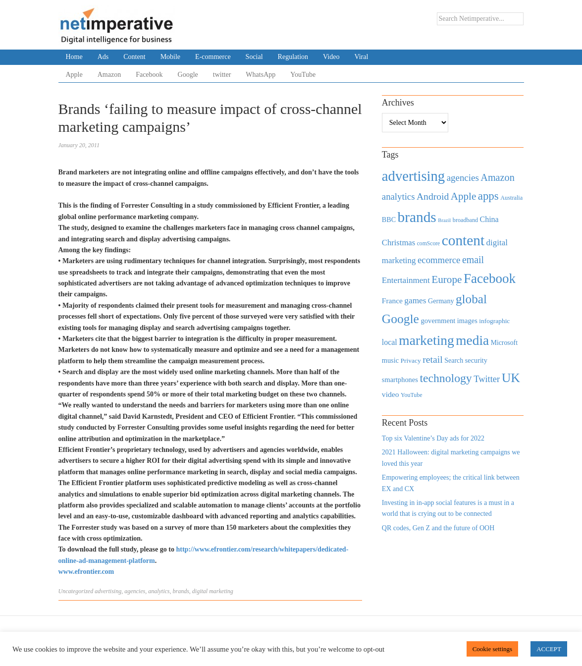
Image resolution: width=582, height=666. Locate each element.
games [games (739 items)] (415, 300)
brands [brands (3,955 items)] (417, 217)
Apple (74, 74)
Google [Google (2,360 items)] (400, 319)
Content (134, 56)
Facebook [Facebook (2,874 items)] (490, 278)
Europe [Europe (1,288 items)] (446, 279)
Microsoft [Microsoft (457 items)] (504, 342)
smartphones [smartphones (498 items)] (400, 380)
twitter (222, 74)
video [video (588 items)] (390, 394)
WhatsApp (260, 74)
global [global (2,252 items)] (471, 299)
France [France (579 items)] (392, 300)
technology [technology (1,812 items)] (446, 378)
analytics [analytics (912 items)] (398, 196)
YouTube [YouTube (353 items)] (412, 394)
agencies (134, 591)
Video (331, 56)
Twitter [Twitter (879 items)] (487, 379)
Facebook (149, 74)
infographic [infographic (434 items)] (494, 321)
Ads (103, 56)
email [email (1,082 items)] (473, 259)
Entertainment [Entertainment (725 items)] (406, 280)
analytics (158, 591)
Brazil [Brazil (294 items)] (444, 220)
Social (254, 56)
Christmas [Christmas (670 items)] (398, 242)
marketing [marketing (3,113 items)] (426, 340)
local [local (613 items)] (389, 342)
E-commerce (213, 56)
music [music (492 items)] (390, 360)
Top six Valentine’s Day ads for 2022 (433, 438)
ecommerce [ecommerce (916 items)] (439, 260)
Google (188, 74)
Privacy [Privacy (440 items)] (410, 360)
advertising (108, 591)
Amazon (109, 74)
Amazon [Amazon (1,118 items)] (497, 177)
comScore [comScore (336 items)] (428, 243)
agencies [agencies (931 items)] (463, 177)
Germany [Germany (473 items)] (441, 301)
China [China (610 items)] (489, 219)
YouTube (303, 74)
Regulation (293, 56)
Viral (361, 56)
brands (180, 591)
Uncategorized (76, 591)
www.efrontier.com (86, 571)
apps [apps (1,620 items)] (488, 196)
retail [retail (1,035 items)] (433, 359)
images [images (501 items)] (467, 321)
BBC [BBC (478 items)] (389, 219)
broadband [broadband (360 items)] (465, 220)
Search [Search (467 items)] (453, 360)
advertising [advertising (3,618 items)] (413, 176)
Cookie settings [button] (493, 649)
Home (74, 56)
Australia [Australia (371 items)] (511, 197)
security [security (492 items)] (476, 360)
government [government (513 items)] (438, 321)
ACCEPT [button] (548, 649)
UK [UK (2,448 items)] (511, 378)
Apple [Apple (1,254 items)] (463, 196)
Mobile (170, 56)
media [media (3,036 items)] (472, 340)
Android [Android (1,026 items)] (433, 196)
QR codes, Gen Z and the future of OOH (438, 528)
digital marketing (212, 591)
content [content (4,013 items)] (463, 240)
